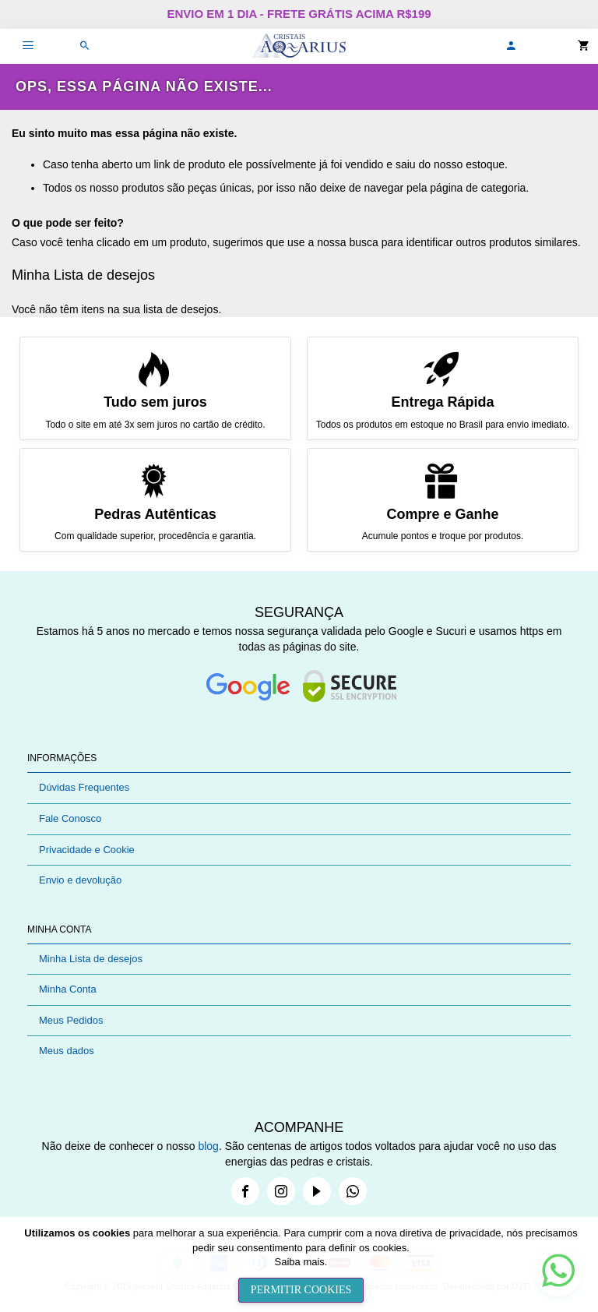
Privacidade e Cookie (87, 849)
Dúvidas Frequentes (84, 787)
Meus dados (66, 1050)
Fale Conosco (70, 818)
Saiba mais (300, 1262)
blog (208, 1146)
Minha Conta (68, 989)
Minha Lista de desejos (90, 959)
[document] (300, 1264)
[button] (511, 46)
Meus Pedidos (71, 1020)
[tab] (299, 758)
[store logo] (299, 46)
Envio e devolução (80, 880)
